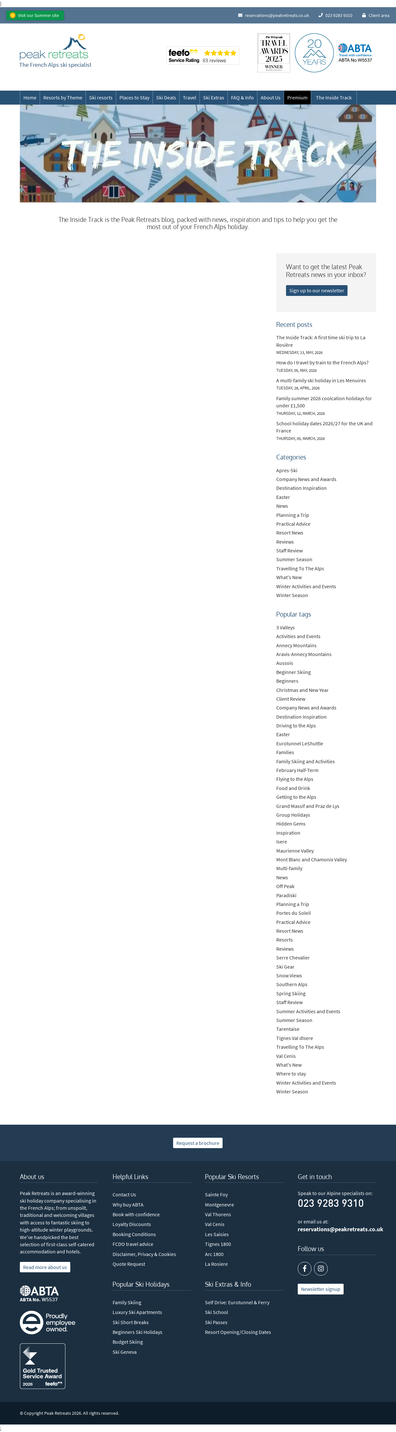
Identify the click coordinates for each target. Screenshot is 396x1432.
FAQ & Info (242, 97)
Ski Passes (216, 1322)
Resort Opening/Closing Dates (238, 1332)
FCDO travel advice (133, 1244)
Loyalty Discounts (132, 1224)
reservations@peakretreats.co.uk (340, 1229)
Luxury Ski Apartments (137, 1312)
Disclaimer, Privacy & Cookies (144, 1254)
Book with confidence (136, 1214)
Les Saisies (217, 1234)
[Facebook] (304, 1269)
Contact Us (124, 1194)
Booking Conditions (134, 1234)
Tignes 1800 (218, 1244)
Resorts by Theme (62, 97)
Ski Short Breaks (131, 1322)
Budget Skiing (128, 1341)
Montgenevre (219, 1204)
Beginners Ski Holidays (137, 1332)
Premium (297, 97)
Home (29, 97)
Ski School (216, 1312)
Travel (189, 97)
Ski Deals (166, 97)
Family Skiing (127, 1302)
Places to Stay (134, 97)
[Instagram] (321, 1269)
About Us (270, 97)
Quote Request (129, 1264)
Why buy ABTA (128, 1204)
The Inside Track (334, 97)
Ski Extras (213, 97)
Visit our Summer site (38, 15)
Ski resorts (101, 97)
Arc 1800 (214, 1254)
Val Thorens (218, 1214)
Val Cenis (215, 1224)
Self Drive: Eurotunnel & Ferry (237, 1302)
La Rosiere (216, 1264)
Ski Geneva (125, 1352)
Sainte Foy (216, 1194)
